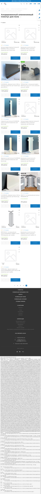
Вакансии (21, 307)
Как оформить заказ (20, 332)
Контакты (20, 312)
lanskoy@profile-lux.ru (21, 340)
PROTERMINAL (20, 323)
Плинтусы (20, 289)
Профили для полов (20, 296)
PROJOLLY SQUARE (20, 327)
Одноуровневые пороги (20, 320)
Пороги (20, 293)
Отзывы (20, 309)
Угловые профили (20, 300)
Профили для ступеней (20, 298)
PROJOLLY (20, 325)
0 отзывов (6, 45)
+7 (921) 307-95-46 (21, 337)
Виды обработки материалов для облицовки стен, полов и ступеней (20, 328)
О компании (20, 304)
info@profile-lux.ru (21, 339)
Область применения (20, 322)
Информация (20, 318)
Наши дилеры (20, 311)
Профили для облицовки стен (20, 291)
